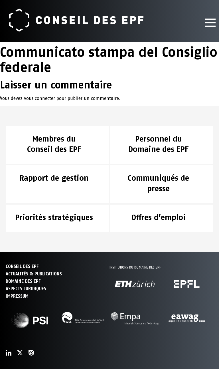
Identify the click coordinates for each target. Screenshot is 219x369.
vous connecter (39, 98)
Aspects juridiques (26, 288)
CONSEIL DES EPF (22, 266)
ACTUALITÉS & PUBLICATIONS (34, 274)
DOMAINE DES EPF (23, 281)
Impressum (17, 296)
